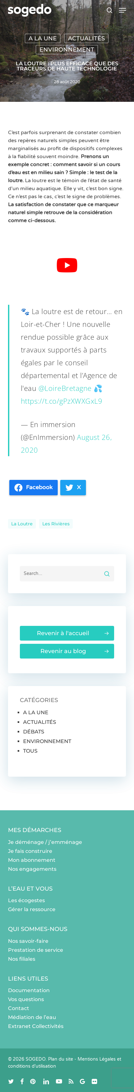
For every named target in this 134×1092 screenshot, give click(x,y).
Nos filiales (21, 959)
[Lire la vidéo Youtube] (67, 265)
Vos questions (26, 999)
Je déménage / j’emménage (45, 842)
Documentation (29, 990)
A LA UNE (43, 38)
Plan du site (60, 1059)
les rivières (56, 524)
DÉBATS (33, 732)
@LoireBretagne (65, 388)
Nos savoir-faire (28, 941)
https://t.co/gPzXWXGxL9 (62, 401)
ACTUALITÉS (86, 38)
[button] (122, 10)
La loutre (22, 524)
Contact (18, 1008)
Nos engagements (32, 869)
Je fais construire (30, 851)
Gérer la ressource (31, 909)
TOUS (30, 751)
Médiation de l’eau (32, 1017)
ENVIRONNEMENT (66, 49)
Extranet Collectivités (35, 1026)
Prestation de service (35, 950)
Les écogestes (26, 900)
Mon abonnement (31, 860)
